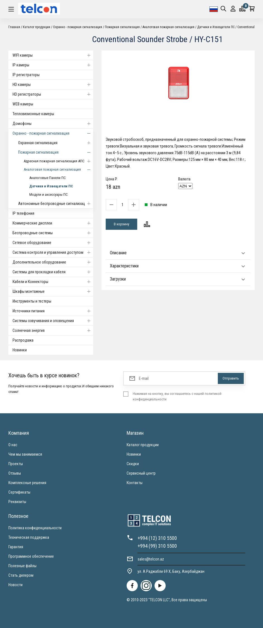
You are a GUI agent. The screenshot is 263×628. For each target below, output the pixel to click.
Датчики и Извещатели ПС (216, 27)
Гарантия (15, 547)
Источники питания (53, 311)
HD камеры (53, 84)
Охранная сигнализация (55, 143)
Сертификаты (19, 492)
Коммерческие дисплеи (53, 223)
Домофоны (53, 123)
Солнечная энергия (53, 330)
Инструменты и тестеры (32, 301)
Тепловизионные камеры (33, 114)
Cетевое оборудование (53, 242)
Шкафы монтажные (53, 291)
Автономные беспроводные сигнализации (55, 203)
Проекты (15, 464)
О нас (12, 445)
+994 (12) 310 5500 (157, 538)
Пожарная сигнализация (122, 27)
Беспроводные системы (53, 233)
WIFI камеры (53, 55)
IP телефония (23, 213)
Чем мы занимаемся (25, 454)
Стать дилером (20, 575)
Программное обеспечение (31, 556)
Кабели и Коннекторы (53, 281)
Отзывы (14, 473)
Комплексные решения (27, 482)
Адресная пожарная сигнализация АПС (58, 161)
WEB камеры (23, 104)
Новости (15, 585)
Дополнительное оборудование (53, 262)
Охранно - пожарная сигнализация (77, 27)
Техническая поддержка (28, 537)
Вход (233, 9)
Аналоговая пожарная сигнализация (168, 27)
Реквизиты (17, 501)
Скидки (133, 464)
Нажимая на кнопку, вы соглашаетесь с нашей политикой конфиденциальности (177, 396)
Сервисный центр (141, 473)
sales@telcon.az (150, 559)
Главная (14, 27)
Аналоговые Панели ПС (47, 178)
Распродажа (23, 340)
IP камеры (53, 65)
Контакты (135, 482)
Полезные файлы (22, 566)
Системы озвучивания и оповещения (53, 320)
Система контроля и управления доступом (53, 252)
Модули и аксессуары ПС (48, 194)
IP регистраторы (26, 75)
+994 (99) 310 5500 (157, 546)
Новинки (20, 350)
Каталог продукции (36, 27)
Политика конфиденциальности (35, 528)
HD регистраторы (53, 94)
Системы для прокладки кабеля (53, 272)
